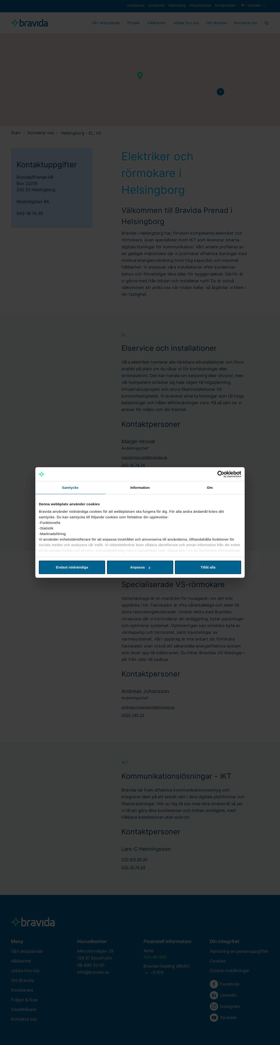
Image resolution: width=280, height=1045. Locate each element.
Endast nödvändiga (72, 567)
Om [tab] (210, 488)
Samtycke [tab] (70, 488)
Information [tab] (140, 488)
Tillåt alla (208, 567)
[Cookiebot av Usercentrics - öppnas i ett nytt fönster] (220, 474)
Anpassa (140, 567)
